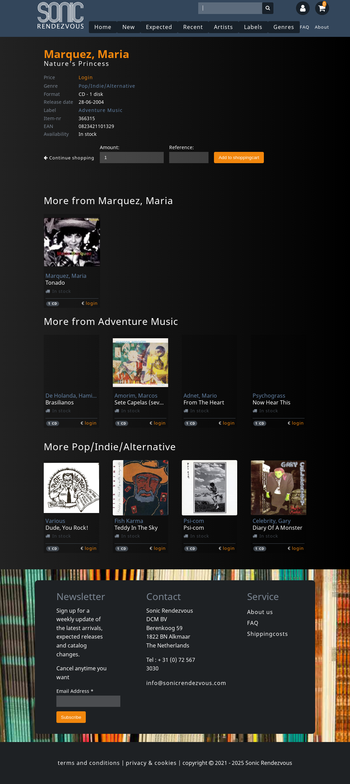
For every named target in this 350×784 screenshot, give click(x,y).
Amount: (109, 147)
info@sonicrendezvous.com (186, 683)
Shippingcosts (267, 634)
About (322, 27)
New (128, 27)
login (92, 303)
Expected (159, 27)
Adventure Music (101, 110)
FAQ (304, 27)
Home (102, 27)
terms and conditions (89, 763)
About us (260, 612)
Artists (223, 27)
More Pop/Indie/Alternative (110, 446)
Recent (193, 27)
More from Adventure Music (111, 321)
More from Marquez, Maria (108, 200)
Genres (283, 27)
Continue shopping (69, 158)
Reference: (181, 147)
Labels (253, 27)
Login (86, 77)
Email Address (75, 691)
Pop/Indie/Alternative (107, 86)
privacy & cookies (151, 763)
